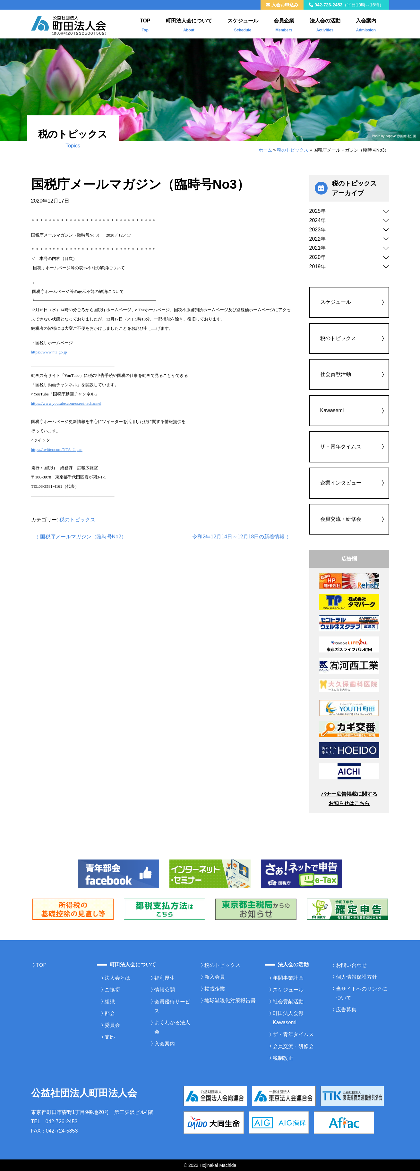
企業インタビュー (340, 483)
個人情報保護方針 (356, 977)
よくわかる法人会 (172, 1027)
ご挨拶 (112, 989)
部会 (110, 1013)
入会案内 (366, 23)
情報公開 (164, 989)
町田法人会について (189, 23)
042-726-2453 (346, 4)
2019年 (317, 266)
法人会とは (117, 978)
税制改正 (283, 1058)
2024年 (317, 220)
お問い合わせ (351, 965)
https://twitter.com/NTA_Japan (56, 449)
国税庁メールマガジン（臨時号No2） (80, 536)
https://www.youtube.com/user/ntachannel (66, 403)
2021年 (317, 248)
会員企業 (284, 23)
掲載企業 (214, 989)
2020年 (317, 257)
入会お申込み (282, 4)
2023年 (317, 229)
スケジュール (242, 23)
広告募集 (346, 1009)
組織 (110, 1001)
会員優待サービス (172, 1006)
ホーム (265, 150)
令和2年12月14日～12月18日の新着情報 (241, 536)
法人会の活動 (325, 23)
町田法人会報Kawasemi (288, 1017)
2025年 (317, 211)
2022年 (317, 239)
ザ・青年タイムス (340, 446)
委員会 (112, 1025)
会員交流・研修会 (340, 519)
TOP (145, 23)
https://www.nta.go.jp (49, 352)
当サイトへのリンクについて (361, 993)
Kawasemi (332, 410)
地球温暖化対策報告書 (230, 1000)
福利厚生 (164, 978)
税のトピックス (292, 150)
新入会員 (214, 977)
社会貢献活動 (335, 374)
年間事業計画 (288, 978)
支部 (110, 1037)
